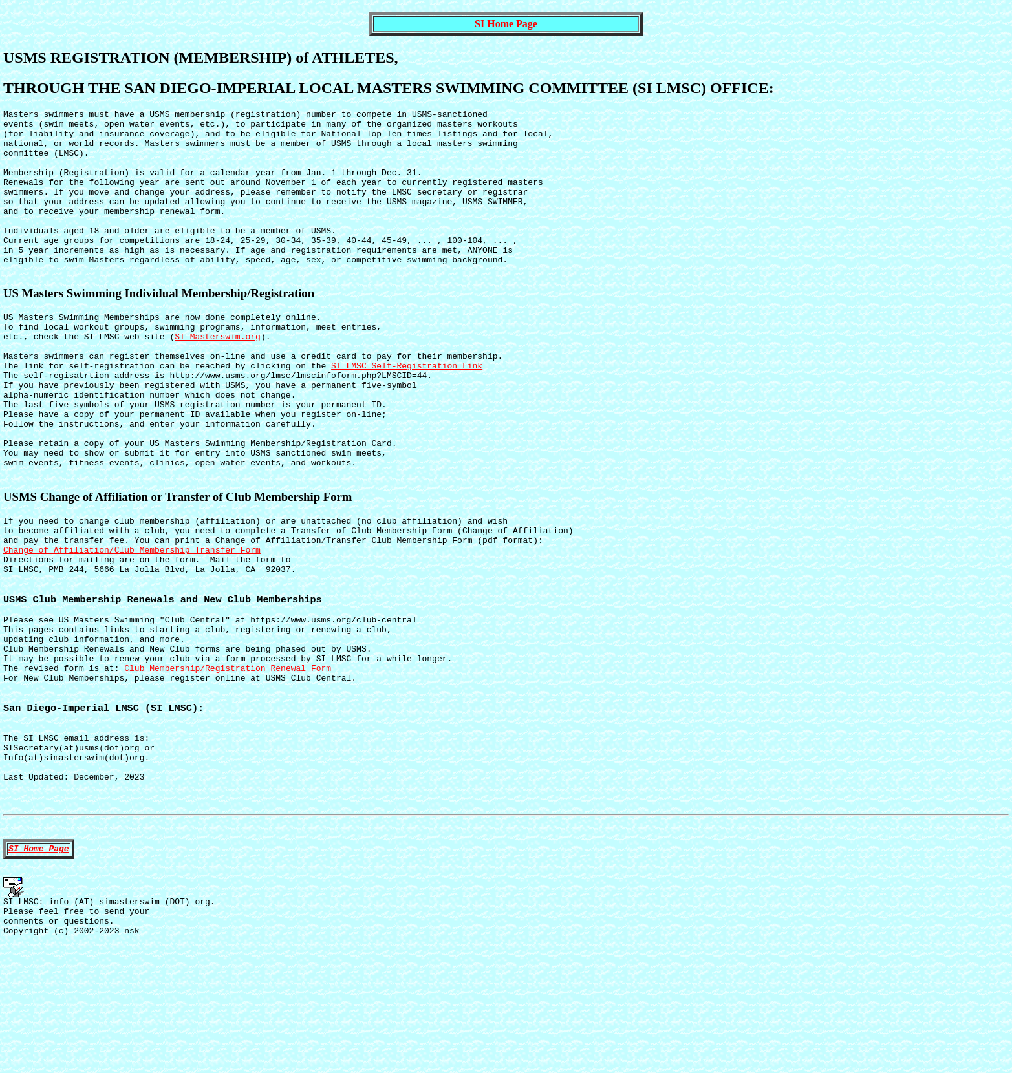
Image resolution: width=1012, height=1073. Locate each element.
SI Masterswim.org (218, 375)
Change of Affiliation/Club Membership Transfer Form (132, 623)
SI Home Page (506, 23)
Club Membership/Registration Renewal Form (227, 760)
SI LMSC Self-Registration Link (406, 410)
